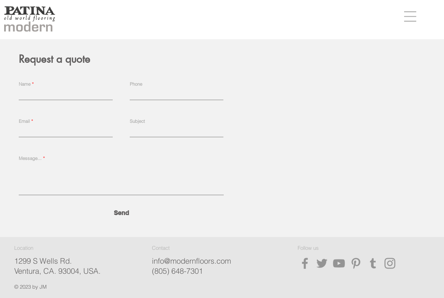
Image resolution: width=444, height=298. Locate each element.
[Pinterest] (356, 263)
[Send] (121, 213)
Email (24, 121)
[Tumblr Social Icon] (373, 263)
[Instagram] (390, 263)
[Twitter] (322, 263)
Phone (136, 84)
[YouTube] (339, 263)
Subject (137, 121)
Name (25, 84)
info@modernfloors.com (191, 261)
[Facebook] (305, 263)
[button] (410, 16)
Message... (30, 158)
